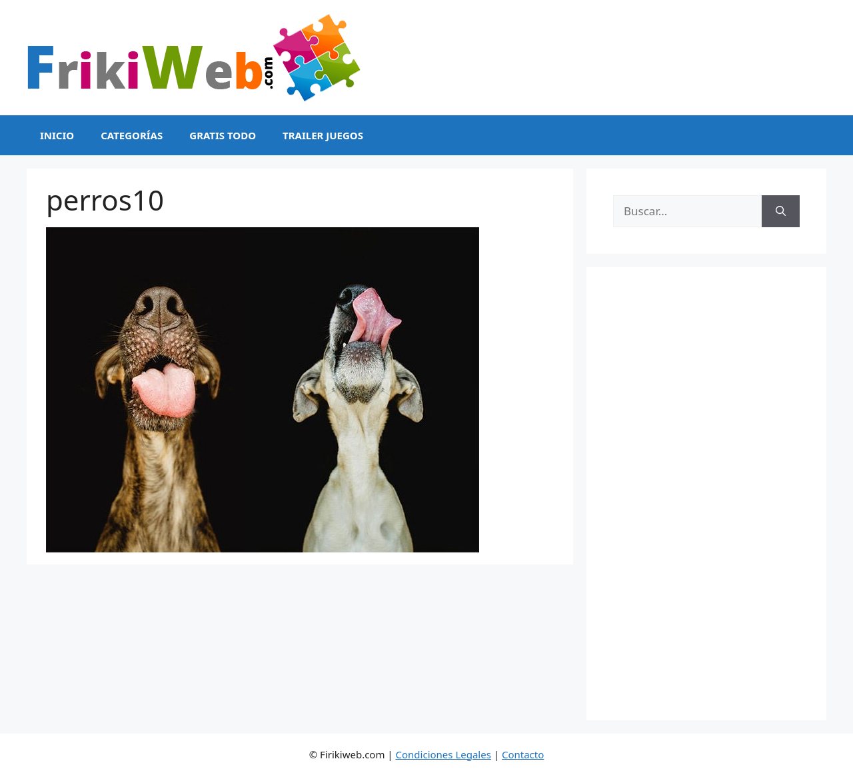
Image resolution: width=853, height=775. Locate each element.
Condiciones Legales (443, 754)
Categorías (132, 135)
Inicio (57, 135)
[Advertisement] (706, 494)
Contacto (523, 754)
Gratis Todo (222, 135)
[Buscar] (781, 211)
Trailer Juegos (323, 135)
